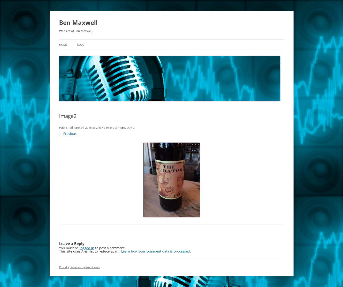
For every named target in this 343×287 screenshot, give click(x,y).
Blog (80, 45)
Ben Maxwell (78, 22)
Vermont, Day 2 (123, 127)
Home (63, 45)
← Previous (68, 133)
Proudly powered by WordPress (79, 267)
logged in (87, 248)
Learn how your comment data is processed (155, 251)
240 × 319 (102, 127)
